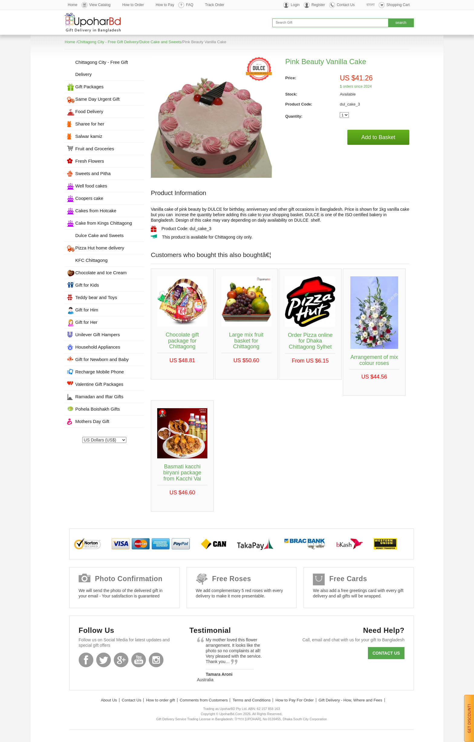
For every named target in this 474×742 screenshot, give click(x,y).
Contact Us (346, 5)
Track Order (214, 5)
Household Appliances (97, 347)
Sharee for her (89, 123)
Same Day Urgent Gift (97, 99)
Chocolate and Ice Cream (101, 272)
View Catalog (100, 5)
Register (318, 5)
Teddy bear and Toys (96, 297)
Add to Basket (378, 137)
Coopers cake (89, 198)
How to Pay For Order (294, 700)
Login (295, 5)
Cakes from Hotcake (95, 210)
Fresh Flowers (89, 161)
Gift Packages (89, 86)
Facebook (86, 660)
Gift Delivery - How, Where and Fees (350, 700)
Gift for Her (86, 322)
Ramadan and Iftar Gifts (99, 396)
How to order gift (160, 700)
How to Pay (165, 5)
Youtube (138, 660)
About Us (109, 700)
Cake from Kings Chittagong (103, 223)
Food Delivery (89, 111)
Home (72, 5)
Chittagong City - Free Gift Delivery (107, 42)
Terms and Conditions (251, 700)
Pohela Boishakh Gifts (97, 409)
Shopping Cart (398, 5)
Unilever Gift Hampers (97, 334)
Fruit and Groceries (94, 148)
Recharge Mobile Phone (99, 371)
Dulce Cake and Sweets (160, 42)
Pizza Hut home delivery (99, 247)
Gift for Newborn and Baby (102, 359)
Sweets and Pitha (93, 173)
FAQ (189, 5)
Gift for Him (86, 309)
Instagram (156, 660)
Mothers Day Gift (92, 421)
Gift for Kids (87, 285)
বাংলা (370, 5)
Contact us (386, 653)
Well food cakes (91, 185)
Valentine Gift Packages (99, 384)
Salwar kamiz (88, 136)
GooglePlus (121, 660)
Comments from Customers (204, 700)
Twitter (103, 660)
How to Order (133, 5)
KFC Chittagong (91, 260)
